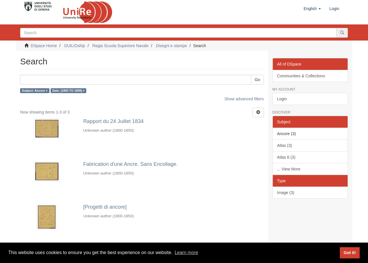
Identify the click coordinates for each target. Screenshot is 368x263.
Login (282, 99)
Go (257, 79)
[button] (312, 8)
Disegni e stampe (171, 45)
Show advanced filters (244, 99)
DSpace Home (44, 45)
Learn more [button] (186, 252)
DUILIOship (74, 45)
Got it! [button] (350, 252)
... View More (288, 169)
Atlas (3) (284, 145)
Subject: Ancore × (34, 90)
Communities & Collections (301, 76)
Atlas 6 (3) (286, 157)
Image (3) (285, 192)
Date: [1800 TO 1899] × (68, 90)
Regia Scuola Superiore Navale (120, 45)
